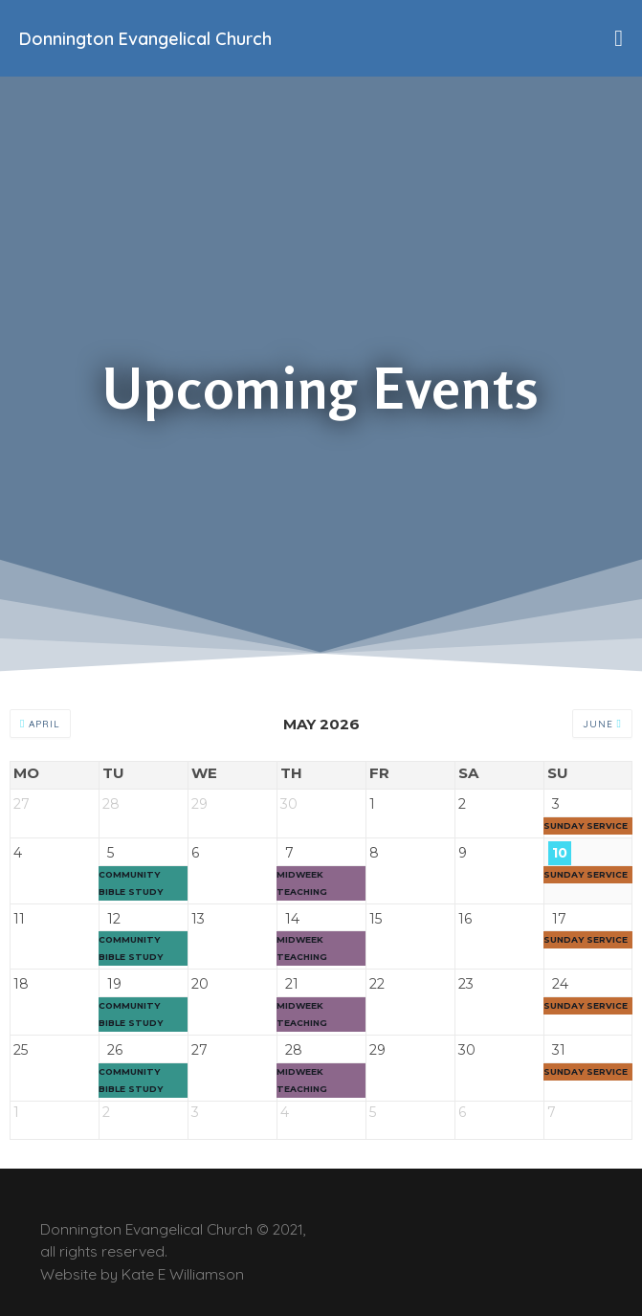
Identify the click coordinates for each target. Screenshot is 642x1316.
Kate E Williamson (183, 1273)
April (40, 724)
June (602, 724)
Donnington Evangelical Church (145, 39)
